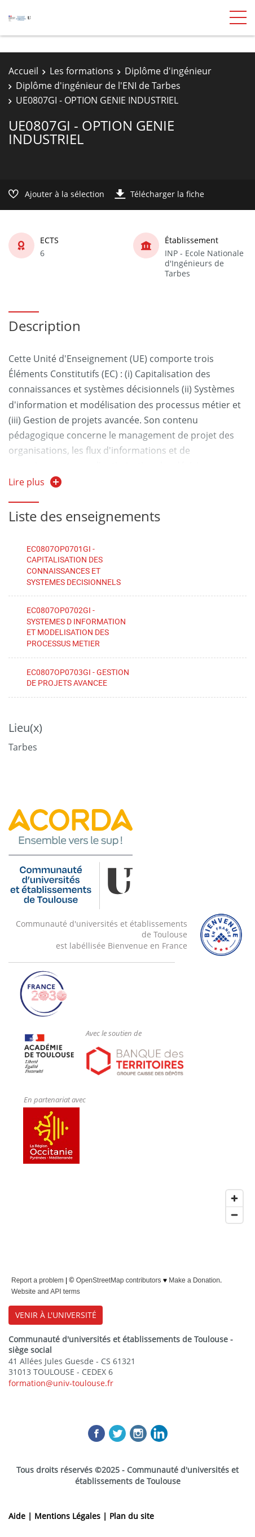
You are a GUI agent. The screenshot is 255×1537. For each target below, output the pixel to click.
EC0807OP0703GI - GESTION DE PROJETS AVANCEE (78, 678)
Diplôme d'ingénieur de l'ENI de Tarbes (98, 85)
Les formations (81, 71)
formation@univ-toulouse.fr (60, 1383)
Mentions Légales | (71, 1516)
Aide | (21, 1516)
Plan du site (131, 1516)
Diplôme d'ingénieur (168, 71)
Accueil (23, 71)
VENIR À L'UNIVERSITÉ (55, 1315)
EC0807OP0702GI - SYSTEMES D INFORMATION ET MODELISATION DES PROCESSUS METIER (76, 627)
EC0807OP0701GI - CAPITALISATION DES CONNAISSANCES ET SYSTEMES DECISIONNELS (74, 565)
